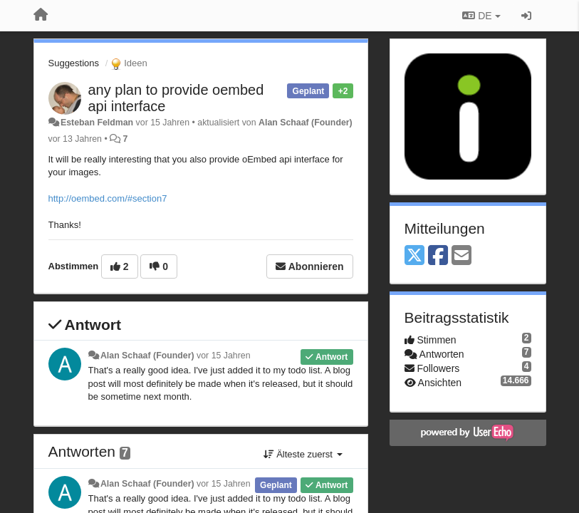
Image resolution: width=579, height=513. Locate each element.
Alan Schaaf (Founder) (306, 123)
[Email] (461, 256)
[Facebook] (438, 256)
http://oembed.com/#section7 (107, 198)
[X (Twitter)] (414, 256)
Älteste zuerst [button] (303, 454)
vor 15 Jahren (223, 356)
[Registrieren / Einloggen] (526, 16)
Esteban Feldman (97, 123)
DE (481, 15)
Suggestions (74, 63)
